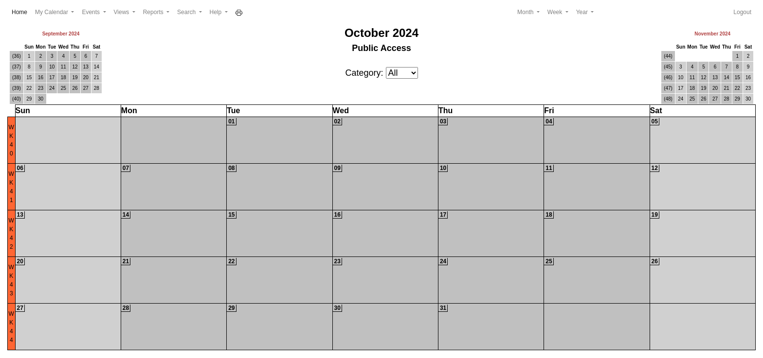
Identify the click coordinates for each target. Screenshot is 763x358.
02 (337, 121)
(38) (16, 77)
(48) (668, 99)
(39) (16, 88)
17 (51, 77)
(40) (16, 99)
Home (21, 11)
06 (20, 168)
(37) (16, 66)
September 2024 (61, 33)
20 (86, 77)
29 (29, 99)
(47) (668, 88)
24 (51, 88)
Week (555, 12)
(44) (668, 56)
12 (74, 66)
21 (96, 77)
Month (526, 12)
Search (187, 12)
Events (91, 12)
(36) (16, 56)
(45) (668, 66)
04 (548, 121)
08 (231, 168)
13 (86, 66)
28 (96, 88)
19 (74, 77)
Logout (742, 12)
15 (29, 77)
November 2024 (712, 33)
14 (96, 66)
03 (443, 121)
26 (74, 88)
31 (443, 308)
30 (40, 99)
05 (655, 121)
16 (40, 77)
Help (216, 12)
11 (63, 66)
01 (231, 121)
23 (40, 88)
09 (337, 168)
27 (86, 88)
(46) (668, 77)
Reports (154, 12)
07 (126, 168)
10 (51, 66)
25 (63, 88)
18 (63, 77)
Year (583, 12)
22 (29, 88)
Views (122, 12)
